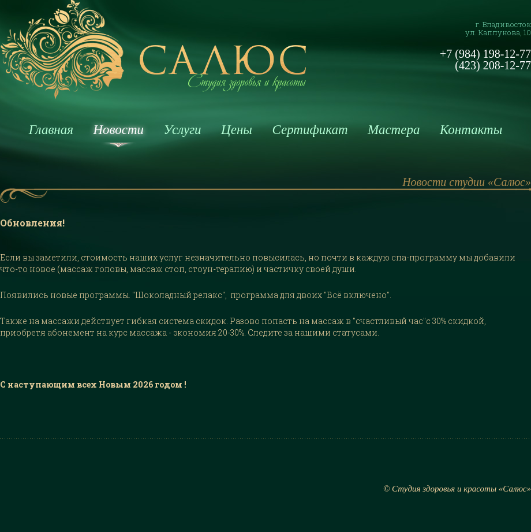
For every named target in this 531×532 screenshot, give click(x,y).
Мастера (394, 129)
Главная (51, 129)
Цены (236, 129)
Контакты (471, 129)
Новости (118, 129)
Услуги (182, 129)
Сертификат (309, 129)
